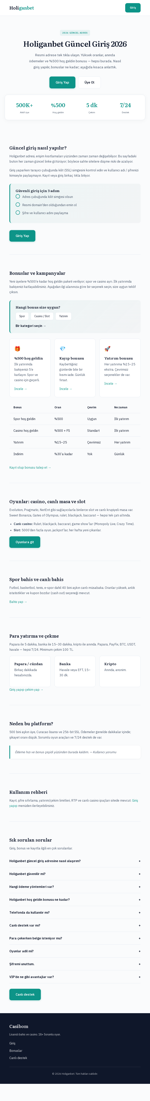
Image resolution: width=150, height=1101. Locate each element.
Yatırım (63, 316)
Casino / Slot (42, 316)
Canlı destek (25, 994)
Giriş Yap (62, 82)
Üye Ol (89, 82)
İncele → (20, 389)
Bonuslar (15, 1051)
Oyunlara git (25, 542)
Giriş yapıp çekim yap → (26, 690)
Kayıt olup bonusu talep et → (30, 467)
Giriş (133, 7)
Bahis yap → (18, 602)
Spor (22, 316)
